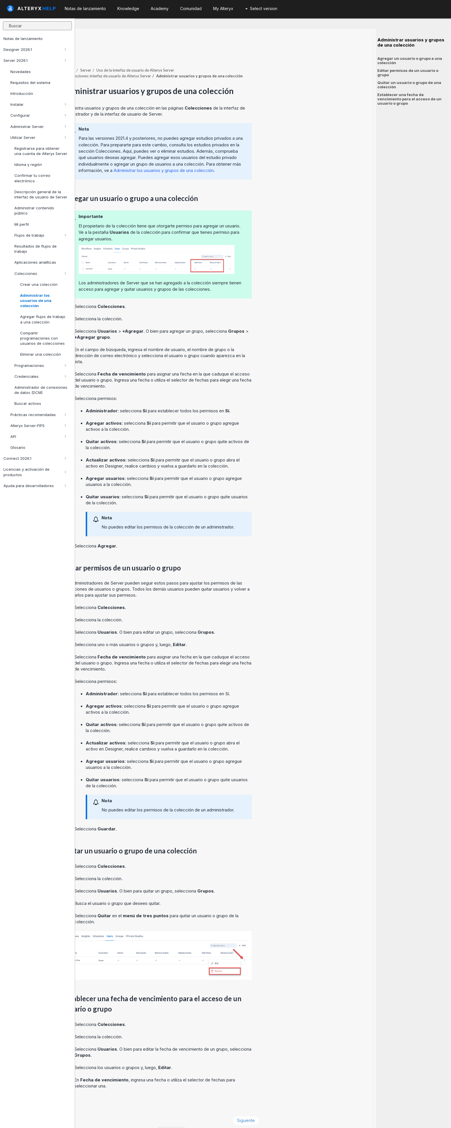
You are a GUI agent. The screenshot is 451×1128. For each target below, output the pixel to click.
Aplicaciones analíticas (35, 262)
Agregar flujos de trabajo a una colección (42, 319)
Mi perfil (21, 224)
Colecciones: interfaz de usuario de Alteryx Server (184, 60)
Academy (160, 8)
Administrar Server (38, 126)
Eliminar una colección (40, 354)
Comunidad (191, 8)
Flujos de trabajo (40, 235)
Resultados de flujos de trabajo (35, 249)
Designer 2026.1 (34, 49)
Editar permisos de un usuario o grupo (407, 72)
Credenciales (40, 376)
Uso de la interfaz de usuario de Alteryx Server (210, 54)
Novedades (20, 71)
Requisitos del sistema (30, 82)
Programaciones (40, 365)
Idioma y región (28, 164)
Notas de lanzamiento (23, 38)
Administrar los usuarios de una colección (35, 300)
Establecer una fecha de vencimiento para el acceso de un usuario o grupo (409, 99)
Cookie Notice (156, 1116)
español (246, 1116)
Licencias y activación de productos (34, 472)
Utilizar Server (38, 137)
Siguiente (321, 1104)
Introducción (21, 93)
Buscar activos (27, 403)
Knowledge (128, 8)
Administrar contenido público (34, 210)
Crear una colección (39, 284)
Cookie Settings (199, 1116)
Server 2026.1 (34, 60)
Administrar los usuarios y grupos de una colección (239, 154)
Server (160, 54)
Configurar (38, 115)
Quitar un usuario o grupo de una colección (409, 84)
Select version (261, 8)
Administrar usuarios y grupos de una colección (410, 42)
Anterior (93, 1104)
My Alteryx (223, 8)
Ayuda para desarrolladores (34, 485)
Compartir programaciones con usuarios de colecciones (42, 338)
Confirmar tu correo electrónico (32, 178)
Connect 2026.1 (34, 458)
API (38, 436)
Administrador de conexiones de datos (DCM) (40, 390)
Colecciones (40, 273)
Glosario (17, 447)
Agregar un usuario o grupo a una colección (409, 60)
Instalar (38, 104)
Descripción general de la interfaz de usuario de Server (40, 194)
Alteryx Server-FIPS (38, 425)
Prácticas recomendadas (38, 414)
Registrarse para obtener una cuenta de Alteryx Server (40, 151)
